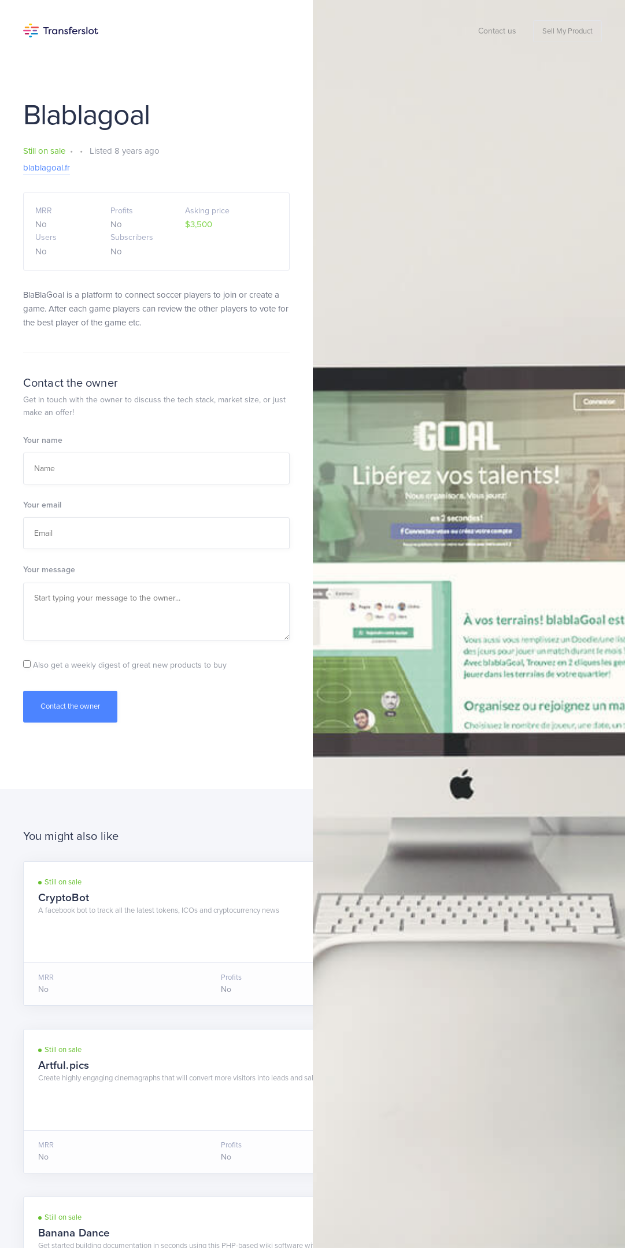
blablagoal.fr (46, 167)
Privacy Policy (161, 1170)
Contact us (497, 31)
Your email (42, 505)
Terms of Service (99, 1170)
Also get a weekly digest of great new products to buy (125, 665)
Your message (49, 570)
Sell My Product (567, 31)
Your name (42, 440)
